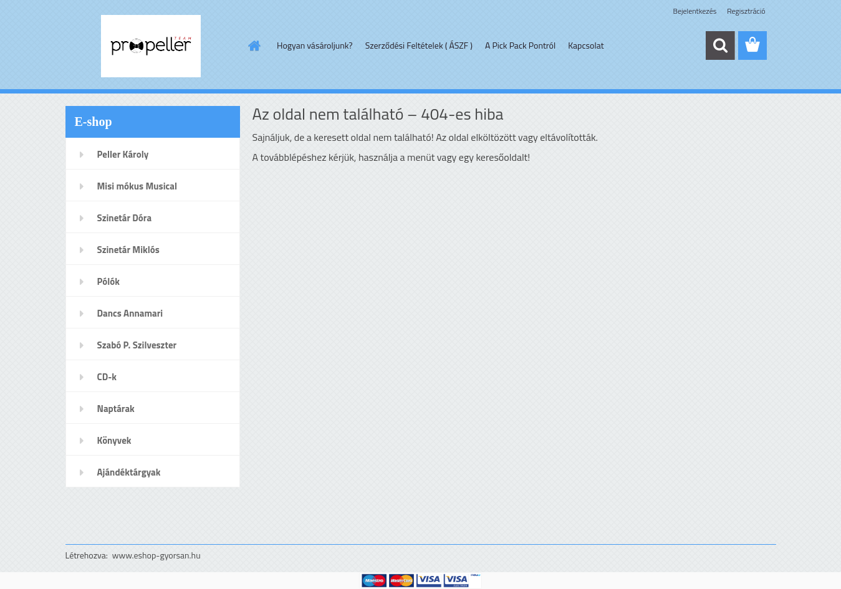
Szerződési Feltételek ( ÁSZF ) (419, 45)
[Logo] (151, 46)
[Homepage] (253, 45)
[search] (720, 45)
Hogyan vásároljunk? (315, 45)
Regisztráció (746, 11)
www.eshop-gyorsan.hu (156, 555)
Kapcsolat (586, 45)
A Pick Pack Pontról (520, 45)
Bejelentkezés (695, 11)
